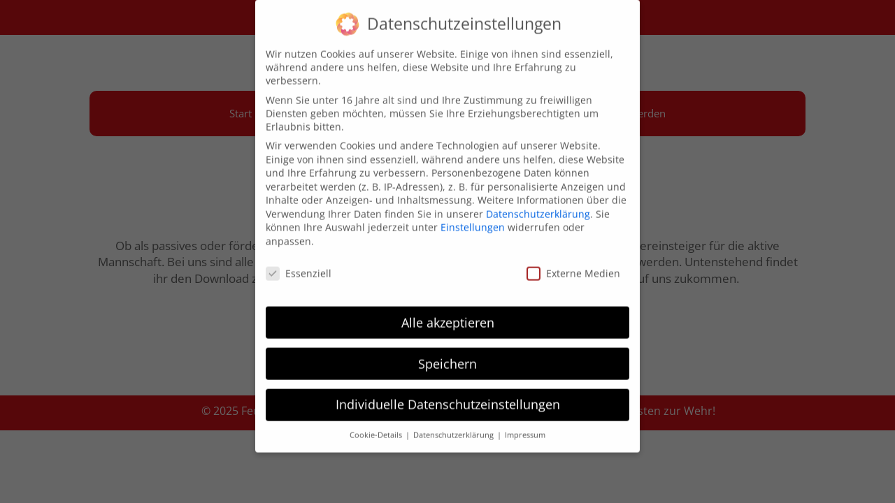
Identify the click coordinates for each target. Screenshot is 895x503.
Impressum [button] (525, 426)
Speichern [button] (447, 354)
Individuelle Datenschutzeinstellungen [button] (448, 395)
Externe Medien (573, 264)
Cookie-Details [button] (377, 426)
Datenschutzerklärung (538, 205)
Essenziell (298, 264)
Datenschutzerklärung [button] (454, 426)
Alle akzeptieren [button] (447, 313)
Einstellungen (473, 218)
